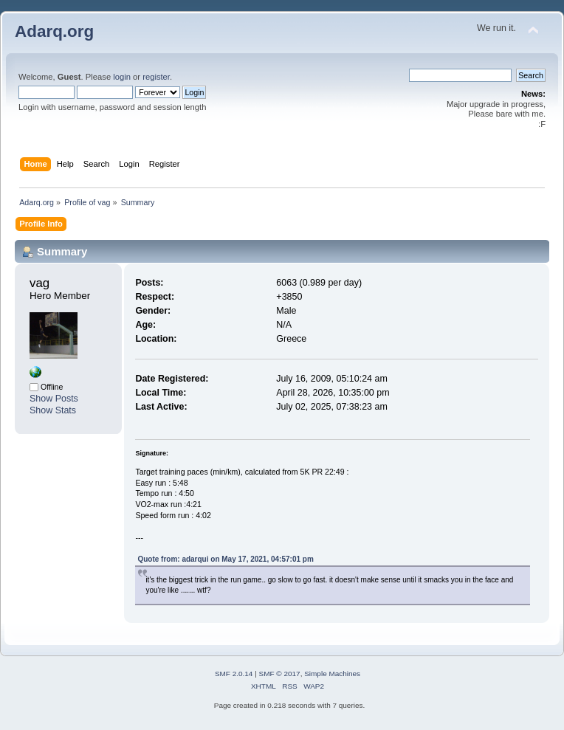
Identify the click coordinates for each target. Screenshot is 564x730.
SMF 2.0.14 (234, 673)
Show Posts (54, 398)
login (122, 76)
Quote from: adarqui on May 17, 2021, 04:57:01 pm (225, 559)
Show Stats (53, 410)
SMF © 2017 (279, 673)
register (156, 76)
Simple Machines (332, 673)
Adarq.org (54, 31)
